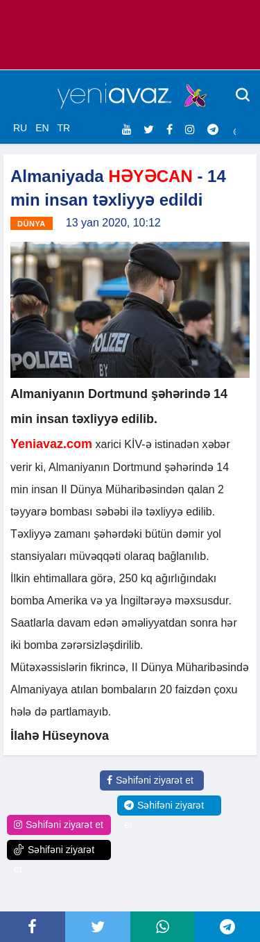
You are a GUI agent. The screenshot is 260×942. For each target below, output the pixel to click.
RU (20, 127)
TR (63, 127)
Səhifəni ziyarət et (150, 780)
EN (42, 127)
